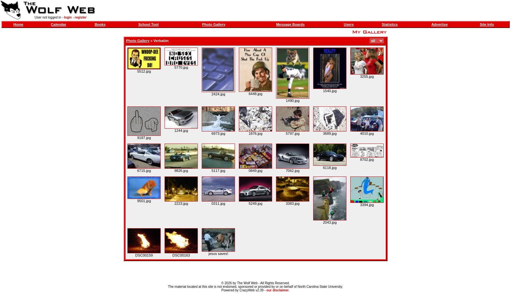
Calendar (58, 24)
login (68, 17)
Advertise (439, 24)
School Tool (148, 24)
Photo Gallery (214, 24)
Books (100, 24)
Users (349, 24)
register (81, 17)
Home (18, 24)
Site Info (487, 24)
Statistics (390, 24)
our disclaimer (278, 290)
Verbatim (160, 41)
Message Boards (290, 24)
